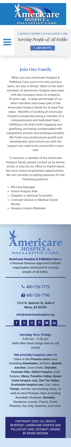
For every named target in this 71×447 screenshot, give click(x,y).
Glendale (49, 397)
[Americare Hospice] (35, 241)
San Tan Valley (49, 380)
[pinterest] (39, 323)
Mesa (25, 376)
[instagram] (32, 323)
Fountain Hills (20, 372)
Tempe (14, 389)
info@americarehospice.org (35, 314)
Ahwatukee (30, 363)
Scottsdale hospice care (27, 384)
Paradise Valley (40, 376)
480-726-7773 (42, 48)
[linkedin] (54, 323)
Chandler (50, 367)
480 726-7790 (35, 295)
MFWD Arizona (37, 433)
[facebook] (17, 323)
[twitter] (24, 323)
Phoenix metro (41, 359)
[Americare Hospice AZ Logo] (33, 5)
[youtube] (47, 323)
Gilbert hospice (41, 372)
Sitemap (42, 429)
